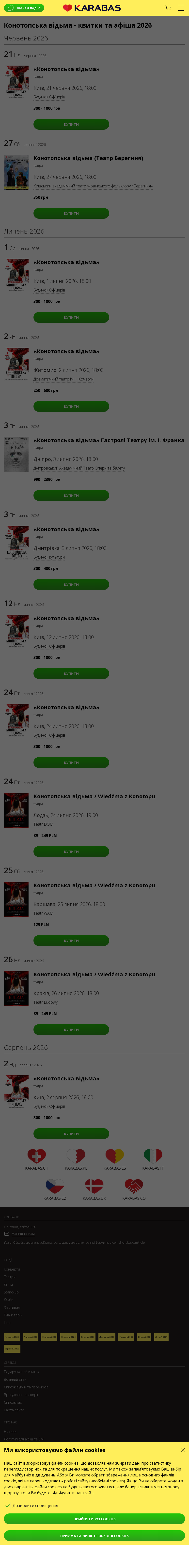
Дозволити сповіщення (34, 1505)
